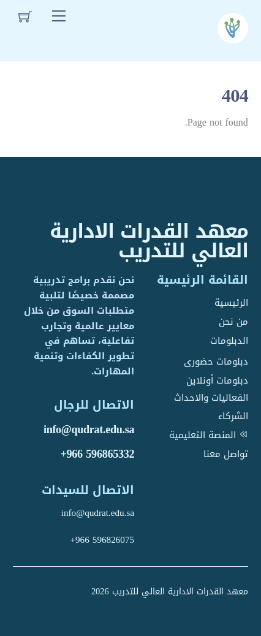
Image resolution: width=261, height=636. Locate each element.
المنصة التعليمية (208, 435)
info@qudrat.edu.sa (89, 429)
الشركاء (233, 416)
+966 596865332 (97, 454)
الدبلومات (229, 340)
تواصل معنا (225, 454)
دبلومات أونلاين (217, 380)
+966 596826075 (102, 539)
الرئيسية (231, 302)
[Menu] (59, 16)
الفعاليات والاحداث (211, 397)
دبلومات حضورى (216, 361)
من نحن (233, 321)
